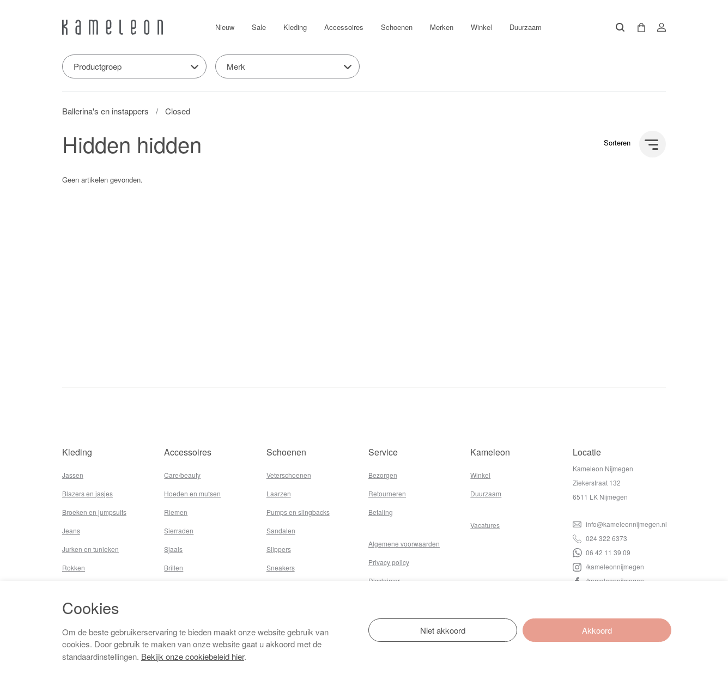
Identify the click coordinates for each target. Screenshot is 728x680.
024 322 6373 (600, 538)
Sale (259, 27)
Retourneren (387, 493)
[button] (637, 27)
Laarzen (278, 493)
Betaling (380, 512)
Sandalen (280, 530)
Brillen (173, 567)
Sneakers (280, 567)
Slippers (278, 549)
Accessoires (343, 27)
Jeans (71, 530)
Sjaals (173, 549)
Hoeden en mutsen (192, 493)
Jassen (72, 474)
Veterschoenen (288, 474)
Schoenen (396, 27)
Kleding (295, 27)
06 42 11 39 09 (601, 552)
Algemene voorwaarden (404, 543)
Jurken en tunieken (90, 549)
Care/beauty (182, 474)
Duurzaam (525, 27)
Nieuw (224, 27)
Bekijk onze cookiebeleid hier (192, 656)
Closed (177, 111)
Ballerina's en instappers (105, 111)
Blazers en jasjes (87, 493)
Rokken (73, 567)
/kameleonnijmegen (608, 566)
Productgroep (98, 66)
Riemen (175, 512)
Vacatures (485, 525)
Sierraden (178, 530)
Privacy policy (388, 562)
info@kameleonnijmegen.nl (620, 524)
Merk (236, 66)
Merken (441, 27)
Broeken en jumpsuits (94, 512)
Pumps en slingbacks (298, 512)
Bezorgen (382, 474)
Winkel (481, 27)
